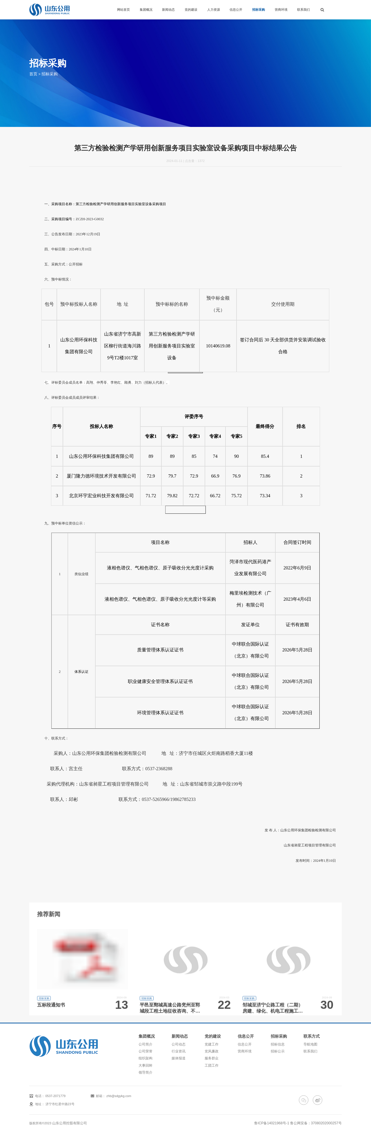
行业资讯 (178, 1049)
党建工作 (211, 1043)
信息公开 (236, 9)
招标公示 (278, 1049)
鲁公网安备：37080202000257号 (318, 1117)
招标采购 (258, 9)
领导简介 (145, 1068)
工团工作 (211, 1061)
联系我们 (303, 9)
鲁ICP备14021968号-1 (278, 1117)
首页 (32, 74)
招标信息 (278, 1043)
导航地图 (312, 1043)
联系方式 (313, 1036)
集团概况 (146, 9)
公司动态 (178, 1043)
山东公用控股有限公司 (68, 1117)
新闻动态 (168, 9)
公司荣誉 (145, 1049)
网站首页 (123, 9)
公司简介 (145, 1043)
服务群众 (211, 1055)
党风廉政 (211, 1049)
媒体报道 (178, 1055)
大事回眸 (145, 1061)
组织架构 (145, 1055)
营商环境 (281, 9)
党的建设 (191, 9)
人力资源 (213, 9)
